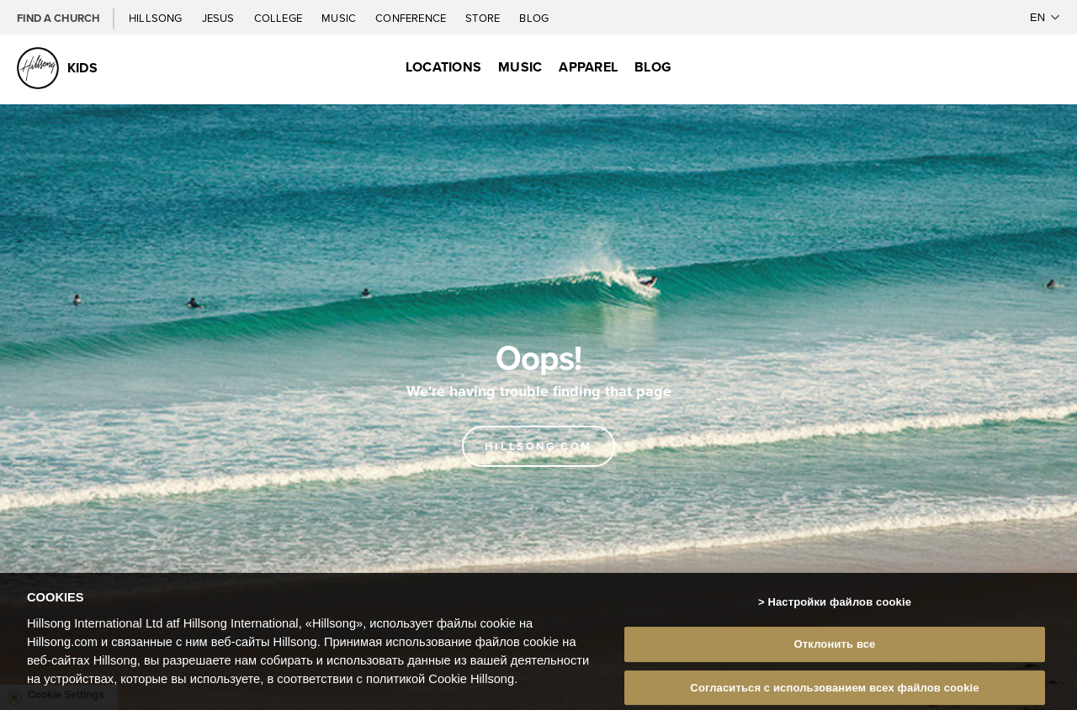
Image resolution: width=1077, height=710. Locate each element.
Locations (443, 67)
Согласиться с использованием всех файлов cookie (834, 691)
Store (483, 17)
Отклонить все (835, 647)
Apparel (588, 67)
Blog (534, 17)
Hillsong (157, 17)
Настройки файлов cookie (839, 605)
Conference (411, 17)
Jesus (219, 17)
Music (339, 17)
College (279, 17)
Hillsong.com (538, 446)
